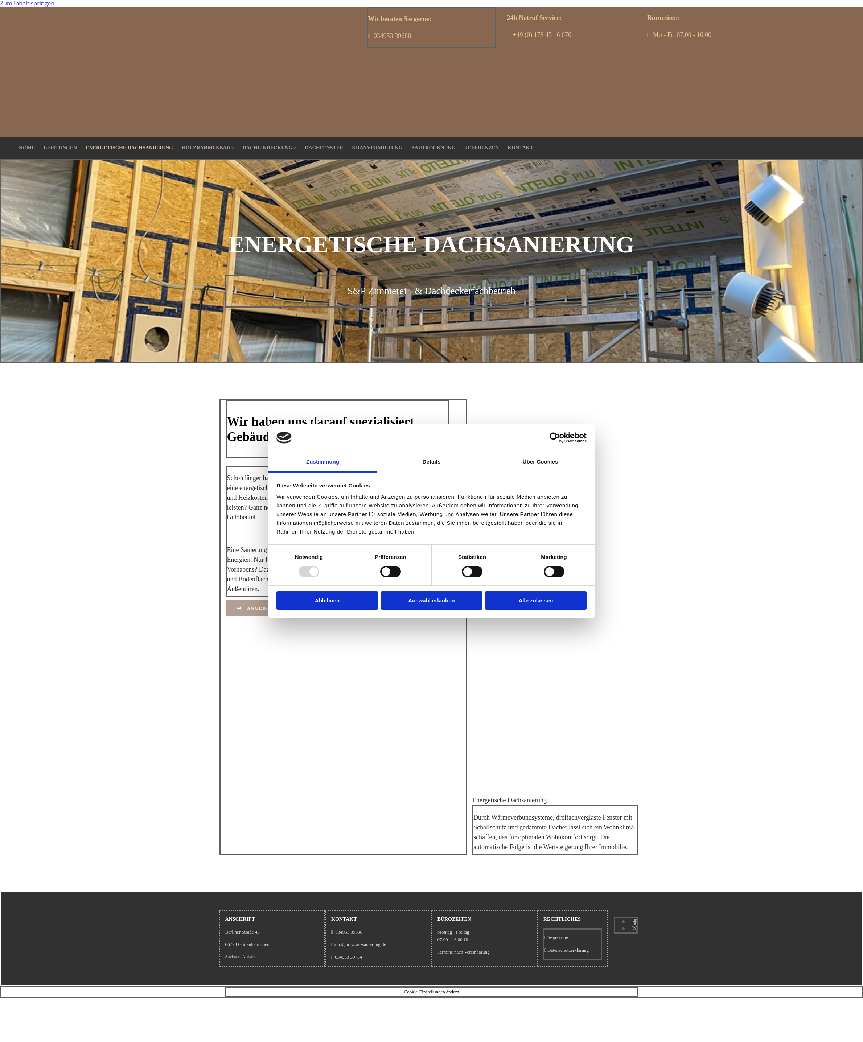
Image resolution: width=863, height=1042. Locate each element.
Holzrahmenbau (206, 148)
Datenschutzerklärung (568, 950)
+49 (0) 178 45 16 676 (542, 34)
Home (27, 148)
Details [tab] (432, 461)
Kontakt (520, 148)
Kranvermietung (377, 148)
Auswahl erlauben (431, 600)
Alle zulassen (535, 600)
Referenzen (481, 148)
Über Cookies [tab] (540, 461)
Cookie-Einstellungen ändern (431, 991)
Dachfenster (324, 148)
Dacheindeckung (268, 148)
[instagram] (634, 928)
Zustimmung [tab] (322, 461)
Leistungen (60, 148)
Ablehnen (327, 600)
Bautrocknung (433, 148)
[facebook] (635, 922)
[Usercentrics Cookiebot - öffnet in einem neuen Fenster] (555, 437)
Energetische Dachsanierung (129, 148)
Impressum (557, 937)
